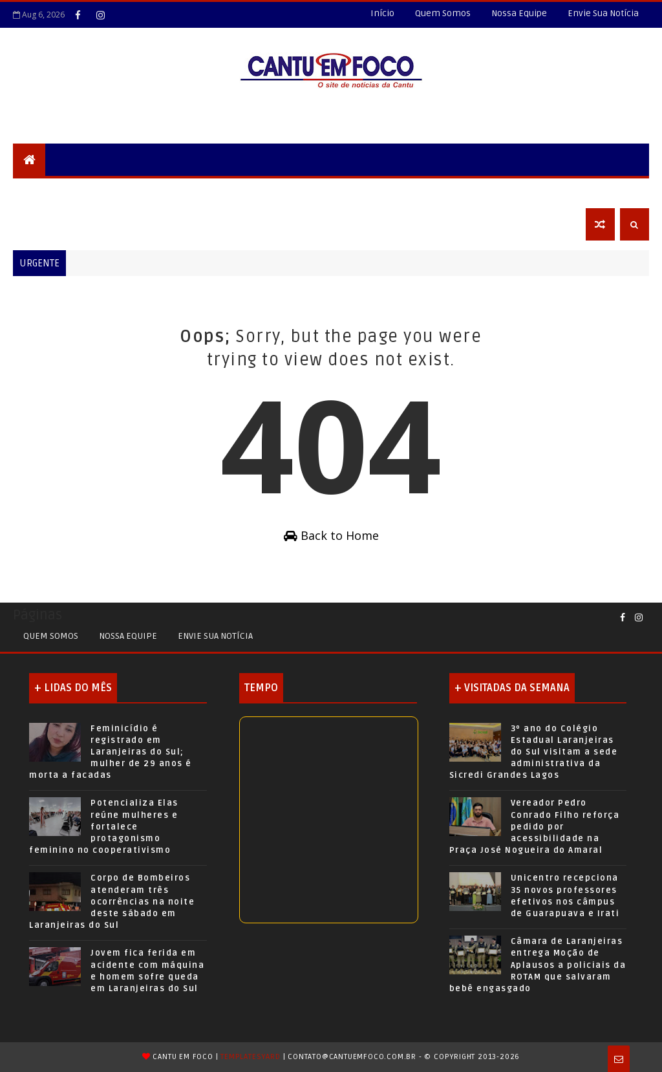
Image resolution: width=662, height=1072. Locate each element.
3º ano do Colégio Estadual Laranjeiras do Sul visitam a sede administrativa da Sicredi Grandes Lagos (533, 752)
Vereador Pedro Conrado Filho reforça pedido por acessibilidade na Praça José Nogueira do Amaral (534, 826)
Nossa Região (227, 191)
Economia (521, 191)
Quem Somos (443, 13)
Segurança (48, 191)
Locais (107, 191)
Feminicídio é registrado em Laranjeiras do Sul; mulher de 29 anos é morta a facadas (110, 752)
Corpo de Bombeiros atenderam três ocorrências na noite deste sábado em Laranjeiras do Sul (112, 901)
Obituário (46, 224)
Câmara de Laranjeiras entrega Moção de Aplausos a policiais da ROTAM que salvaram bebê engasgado (537, 965)
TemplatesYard (250, 1057)
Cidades (159, 191)
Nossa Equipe (519, 13)
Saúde (418, 191)
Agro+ (465, 191)
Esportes (364, 191)
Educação (301, 191)
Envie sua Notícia (215, 635)
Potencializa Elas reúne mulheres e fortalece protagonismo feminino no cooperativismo (103, 826)
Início (382, 13)
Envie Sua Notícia (603, 13)
